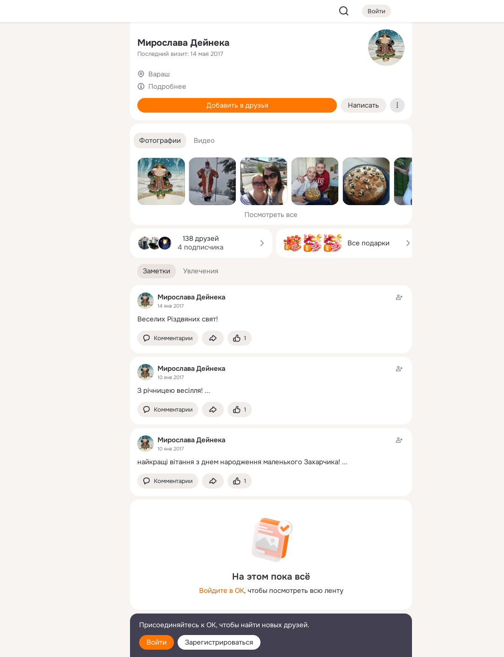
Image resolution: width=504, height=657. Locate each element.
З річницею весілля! (170, 390)
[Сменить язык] (62, 606)
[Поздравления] (62, 124)
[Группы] (102, 44)
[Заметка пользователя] (271, 308)
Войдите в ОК (221, 590)
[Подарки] (22, 124)
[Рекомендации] (62, 165)
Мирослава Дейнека (183, 43)
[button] (160, 141)
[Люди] (62, 84)
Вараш (159, 74)
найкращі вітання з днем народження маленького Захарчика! (238, 462)
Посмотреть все (271, 214)
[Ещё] (62, 586)
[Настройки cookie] (62, 645)
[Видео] (102, 84)
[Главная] (22, 44)
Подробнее (167, 86)
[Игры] (102, 124)
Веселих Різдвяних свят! (177, 319)
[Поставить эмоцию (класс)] (240, 338)
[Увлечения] (62, 44)
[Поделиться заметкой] (213, 338)
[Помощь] (22, 165)
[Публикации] (22, 84)
